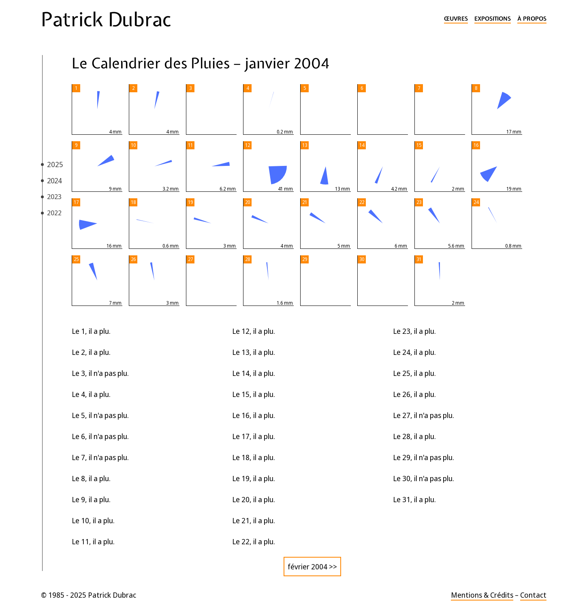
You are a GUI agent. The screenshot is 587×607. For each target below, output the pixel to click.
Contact (533, 595)
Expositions (492, 18)
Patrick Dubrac (106, 19)
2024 (54, 180)
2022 (54, 212)
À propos (531, 18)
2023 (54, 196)
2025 (55, 164)
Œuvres (456, 18)
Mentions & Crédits (482, 595)
